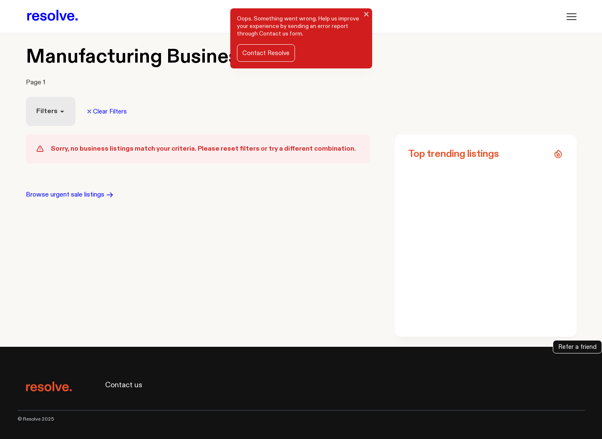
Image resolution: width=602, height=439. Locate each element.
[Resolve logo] (52, 16)
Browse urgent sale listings (69, 194)
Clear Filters (107, 111)
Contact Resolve (266, 53)
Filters (50, 111)
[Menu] (572, 16)
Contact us (273, 34)
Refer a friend (577, 347)
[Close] (366, 14)
